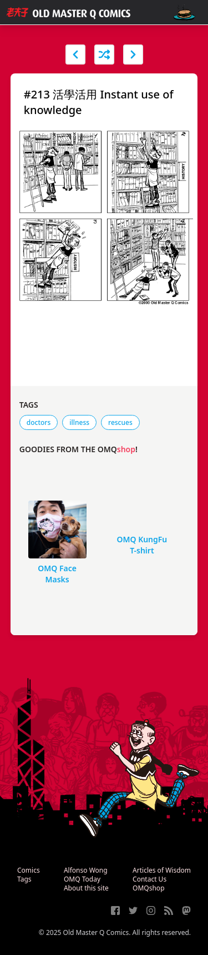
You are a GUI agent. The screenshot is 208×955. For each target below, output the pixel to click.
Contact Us (149, 879)
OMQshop (148, 888)
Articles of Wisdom (162, 870)
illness (79, 422)
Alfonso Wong (86, 870)
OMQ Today (82, 879)
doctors (39, 422)
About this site (86, 888)
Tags (24, 879)
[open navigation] (184, 12)
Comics (28, 870)
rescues (120, 422)
